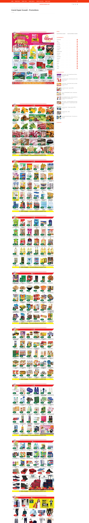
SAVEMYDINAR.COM (44, 4)
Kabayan (67, 54)
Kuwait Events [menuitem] (31, 1)
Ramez (67, 61)
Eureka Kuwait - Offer (66, 111)
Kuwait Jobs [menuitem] (24, 1)
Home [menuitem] (12, 1)
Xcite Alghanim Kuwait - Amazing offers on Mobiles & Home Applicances (69, 98)
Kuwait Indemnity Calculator (61, 33)
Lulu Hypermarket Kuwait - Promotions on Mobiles (69, 117)
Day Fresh (67, 46)
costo (67, 63)
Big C (67, 41)
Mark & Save (67, 56)
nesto (67, 68)
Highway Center (67, 51)
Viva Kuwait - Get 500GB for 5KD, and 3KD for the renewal (69, 84)
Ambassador (67, 39)
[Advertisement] (33, 22)
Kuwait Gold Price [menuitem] (40, 1)
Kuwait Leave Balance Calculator (72, 33)
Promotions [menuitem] (17, 1)
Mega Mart (67, 58)
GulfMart (67, 49)
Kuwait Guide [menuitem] (47, 1)
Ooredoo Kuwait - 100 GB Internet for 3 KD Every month (70, 79)
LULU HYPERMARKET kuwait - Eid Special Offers (69, 93)
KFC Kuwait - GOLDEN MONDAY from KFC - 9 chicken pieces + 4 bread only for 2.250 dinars (69, 102)
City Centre (67, 44)
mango (67, 66)
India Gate (67, 53)
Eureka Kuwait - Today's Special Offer (69, 107)
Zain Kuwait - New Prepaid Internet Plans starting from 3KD (69, 75)
